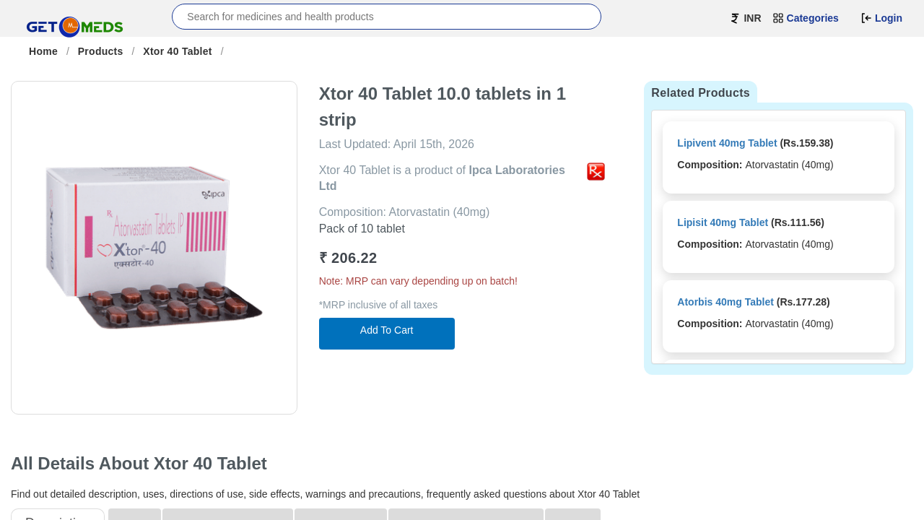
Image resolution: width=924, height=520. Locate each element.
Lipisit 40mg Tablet (722, 222)
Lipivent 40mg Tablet (727, 143)
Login (881, 18)
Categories (805, 18)
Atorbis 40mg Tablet (725, 302)
